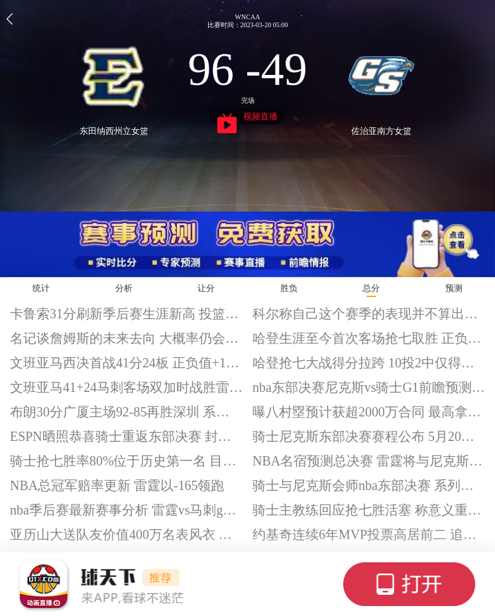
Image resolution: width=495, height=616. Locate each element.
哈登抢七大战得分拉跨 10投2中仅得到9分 (368, 362)
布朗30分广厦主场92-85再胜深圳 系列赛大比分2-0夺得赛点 (126, 411)
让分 (206, 288)
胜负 (289, 288)
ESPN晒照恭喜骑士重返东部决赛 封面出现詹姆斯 (126, 436)
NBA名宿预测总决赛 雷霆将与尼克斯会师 (368, 461)
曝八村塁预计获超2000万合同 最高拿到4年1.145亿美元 (368, 411)
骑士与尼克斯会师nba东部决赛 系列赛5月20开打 (368, 485)
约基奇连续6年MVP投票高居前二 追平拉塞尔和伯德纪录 (368, 534)
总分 (371, 288)
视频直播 (247, 118)
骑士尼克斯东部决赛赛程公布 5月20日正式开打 (368, 436)
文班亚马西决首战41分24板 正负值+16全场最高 (126, 362)
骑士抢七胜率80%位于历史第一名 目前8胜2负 (126, 461)
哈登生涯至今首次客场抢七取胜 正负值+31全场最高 (368, 338)
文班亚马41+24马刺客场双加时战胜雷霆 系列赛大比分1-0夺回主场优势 (126, 387)
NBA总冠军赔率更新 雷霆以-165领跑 (117, 485)
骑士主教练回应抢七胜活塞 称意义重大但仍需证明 (368, 510)
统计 (41, 288)
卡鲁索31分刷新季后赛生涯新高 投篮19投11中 (126, 313)
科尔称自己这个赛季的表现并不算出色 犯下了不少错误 (368, 313)
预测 (454, 288)
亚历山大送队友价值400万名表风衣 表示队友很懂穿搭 (126, 534)
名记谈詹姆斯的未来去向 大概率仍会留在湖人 (126, 338)
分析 (124, 288)
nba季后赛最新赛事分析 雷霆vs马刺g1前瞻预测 (126, 510)
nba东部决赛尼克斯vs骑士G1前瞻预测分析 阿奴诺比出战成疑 (368, 387)
